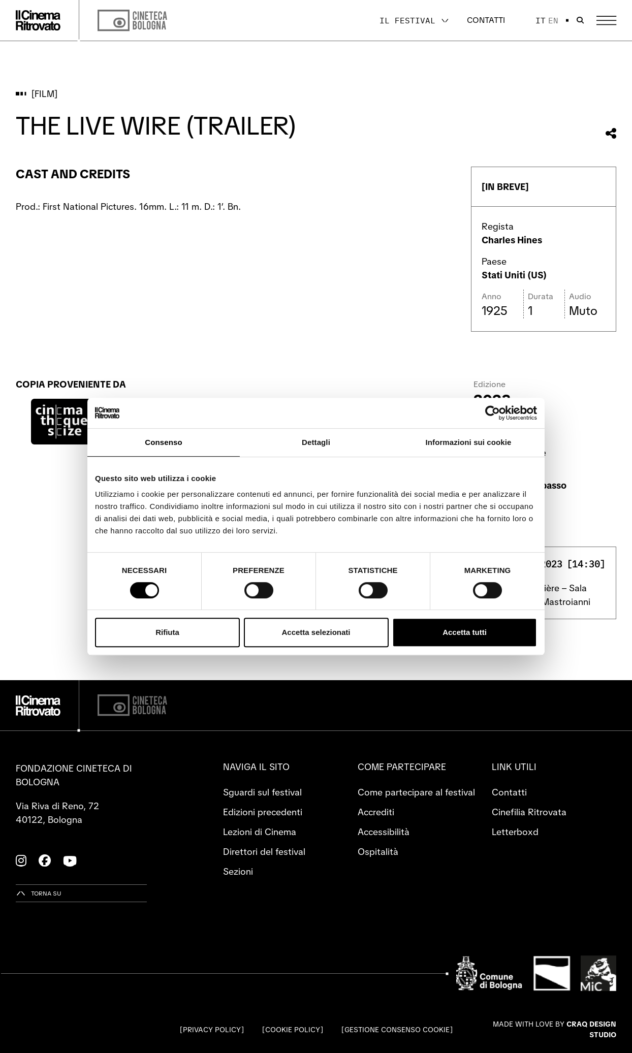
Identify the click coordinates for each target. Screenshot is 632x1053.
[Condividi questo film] (611, 133)
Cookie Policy (292, 1029)
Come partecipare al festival (416, 792)
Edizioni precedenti (262, 812)
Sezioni (238, 871)
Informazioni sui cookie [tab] (469, 442)
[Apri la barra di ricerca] (580, 20)
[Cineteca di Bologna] (132, 705)
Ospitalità (378, 851)
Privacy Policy (212, 1029)
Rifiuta (167, 632)
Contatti (486, 20)
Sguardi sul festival (262, 792)
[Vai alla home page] (38, 20)
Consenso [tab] (163, 442)
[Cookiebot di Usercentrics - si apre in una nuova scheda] (492, 413)
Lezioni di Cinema (259, 832)
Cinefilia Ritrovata (529, 812)
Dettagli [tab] (316, 442)
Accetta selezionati (315, 632)
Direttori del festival (264, 851)
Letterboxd (515, 832)
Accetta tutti (465, 632)
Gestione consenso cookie (397, 1029)
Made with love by (554, 1029)
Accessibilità (383, 832)
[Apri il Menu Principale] (606, 20)
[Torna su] (38, 893)
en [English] (553, 20)
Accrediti (376, 812)
